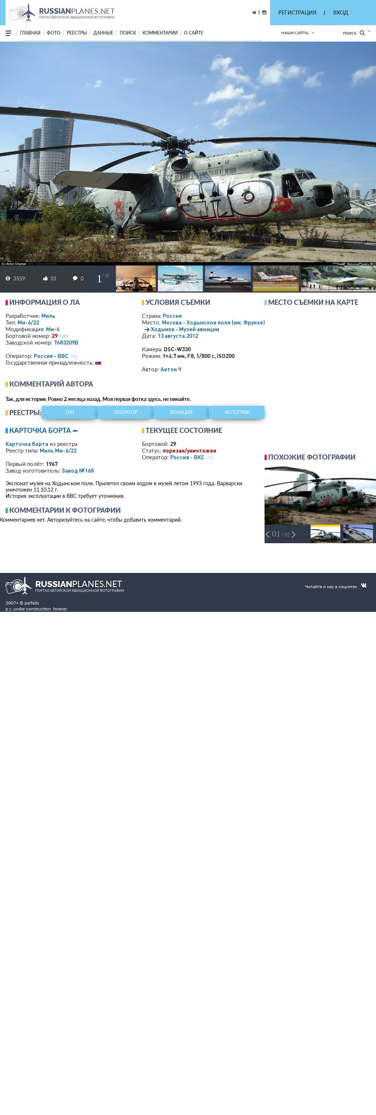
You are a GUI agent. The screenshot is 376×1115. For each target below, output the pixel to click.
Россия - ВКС (187, 457)
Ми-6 (52, 329)
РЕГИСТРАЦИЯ (297, 12)
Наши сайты (294, 32)
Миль (48, 315)
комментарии (160, 33)
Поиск (354, 33)
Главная (30, 33)
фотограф (237, 412)
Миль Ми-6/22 (58, 450)
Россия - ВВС (51, 355)
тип (63, 335)
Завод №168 (78, 470)
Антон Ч (171, 369)
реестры (77, 33)
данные (103, 33)
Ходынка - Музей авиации (185, 329)
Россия (172, 315)
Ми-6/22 (28, 322)
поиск (128, 33)
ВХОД (340, 12)
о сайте (193, 33)
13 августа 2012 (178, 335)
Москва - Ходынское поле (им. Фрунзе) (223, 322)
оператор (125, 412)
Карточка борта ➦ (43, 430)
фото (54, 33)
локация (181, 412)
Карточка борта (27, 443)
